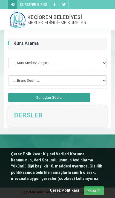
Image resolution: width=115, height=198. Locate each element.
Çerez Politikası (64, 190)
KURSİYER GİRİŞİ (33, 4)
